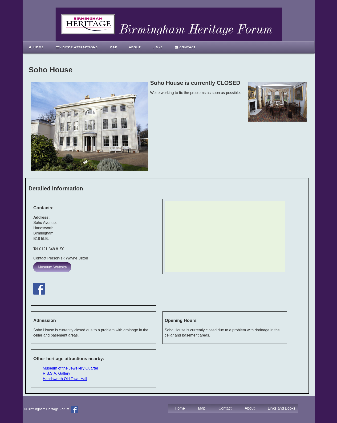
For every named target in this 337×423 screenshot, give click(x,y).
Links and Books (281, 408)
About (135, 47)
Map (113, 47)
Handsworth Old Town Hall (65, 379)
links (158, 47)
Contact (185, 47)
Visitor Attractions (76, 47)
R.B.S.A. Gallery (56, 373)
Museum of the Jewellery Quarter (70, 368)
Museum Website (52, 267)
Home (36, 47)
